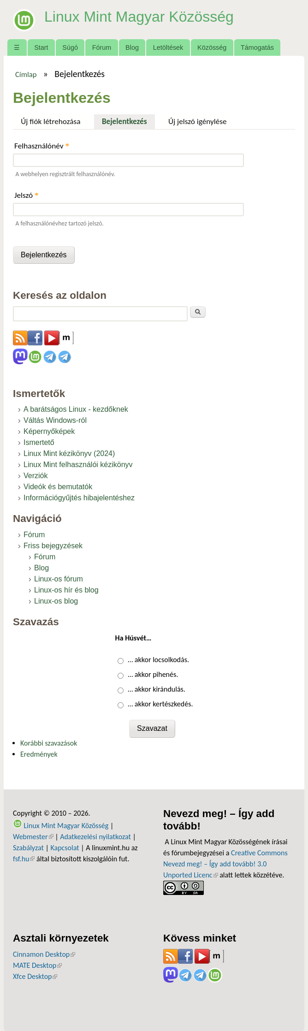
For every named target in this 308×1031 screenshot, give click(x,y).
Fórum (102, 47)
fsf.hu (24, 858)
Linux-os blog (56, 601)
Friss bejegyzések (53, 546)
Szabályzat (28, 847)
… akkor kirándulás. (156, 689)
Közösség (211, 47)
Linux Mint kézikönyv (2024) (69, 453)
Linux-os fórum (58, 579)
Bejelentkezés (128, 120)
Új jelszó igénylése (197, 121)
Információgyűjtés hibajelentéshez (79, 498)
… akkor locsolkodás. (158, 659)
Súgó (70, 47)
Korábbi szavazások (48, 743)
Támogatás (257, 47)
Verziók (35, 476)
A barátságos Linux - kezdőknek (76, 409)
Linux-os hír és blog (66, 590)
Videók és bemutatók (58, 487)
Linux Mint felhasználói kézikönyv (78, 464)
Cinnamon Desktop (44, 954)
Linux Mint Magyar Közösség (139, 16)
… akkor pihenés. (153, 674)
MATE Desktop (37, 965)
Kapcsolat (64, 847)
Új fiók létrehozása (50, 121)
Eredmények (39, 754)
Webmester (33, 836)
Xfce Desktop (35, 976)
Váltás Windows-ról (55, 420)
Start (41, 47)
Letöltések (168, 47)
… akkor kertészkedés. (160, 703)
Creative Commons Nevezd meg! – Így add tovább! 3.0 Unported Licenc (225, 863)
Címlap (26, 74)
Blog (132, 47)
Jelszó (26, 195)
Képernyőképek (49, 431)
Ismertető (39, 442)
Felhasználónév (41, 146)
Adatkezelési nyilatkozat (95, 836)
